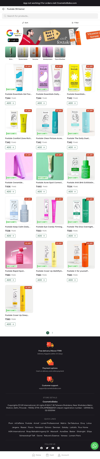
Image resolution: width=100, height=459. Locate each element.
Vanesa (64, 436)
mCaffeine (19, 423)
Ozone (39, 436)
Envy (83, 423)
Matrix (63, 423)
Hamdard (39, 427)
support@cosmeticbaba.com (50, 388)
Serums (35, 59)
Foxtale (28, 423)
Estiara (48, 427)
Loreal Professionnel (50, 423)
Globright (81, 431)
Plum (11, 423)
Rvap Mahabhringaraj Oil (37, 431)
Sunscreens (23, 59)
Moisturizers (47, 59)
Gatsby (65, 427)
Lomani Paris (75, 436)
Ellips (89, 431)
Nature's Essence (51, 436)
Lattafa (73, 427)
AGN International (16, 431)
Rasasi (23, 427)
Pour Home (83, 427)
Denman (56, 427)
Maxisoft (54, 431)
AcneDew (64, 431)
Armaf (36, 423)
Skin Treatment (11, 59)
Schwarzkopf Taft (27, 436)
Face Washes (60, 59)
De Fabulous (73, 423)
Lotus (88, 423)
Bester (72, 431)
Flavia (30, 427)
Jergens (15, 427)
